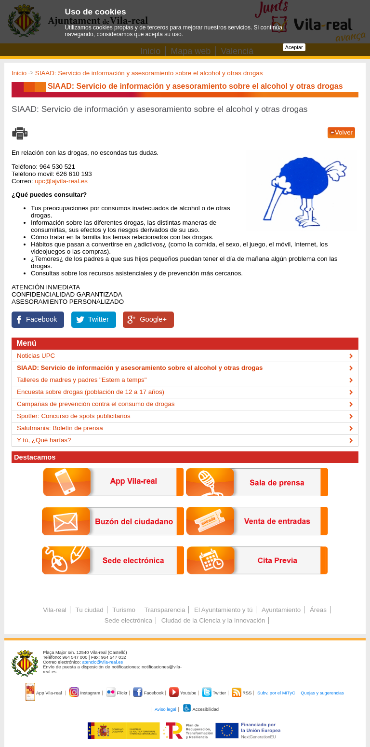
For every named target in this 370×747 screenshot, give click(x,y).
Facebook (41, 319)
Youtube (183, 693)
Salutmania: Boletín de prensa (60, 428)
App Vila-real (44, 693)
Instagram (85, 693)
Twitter (98, 319)
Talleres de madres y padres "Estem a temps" (81, 379)
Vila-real (54, 609)
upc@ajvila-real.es (61, 181)
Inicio (19, 73)
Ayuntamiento (281, 609)
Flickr (117, 693)
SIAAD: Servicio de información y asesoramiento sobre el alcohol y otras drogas (149, 73)
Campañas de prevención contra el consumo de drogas (95, 403)
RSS (242, 693)
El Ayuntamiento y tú (223, 609)
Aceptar (294, 47)
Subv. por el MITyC (276, 693)
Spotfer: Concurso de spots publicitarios (74, 416)
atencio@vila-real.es (102, 662)
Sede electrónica (128, 620)
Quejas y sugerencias (322, 693)
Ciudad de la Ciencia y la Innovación (213, 620)
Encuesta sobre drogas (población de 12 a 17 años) (90, 391)
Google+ (153, 319)
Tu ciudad (90, 609)
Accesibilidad (200, 709)
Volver (344, 132)
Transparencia (165, 609)
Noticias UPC (36, 355)
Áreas (318, 609)
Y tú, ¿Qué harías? (44, 440)
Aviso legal (165, 709)
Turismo (123, 609)
